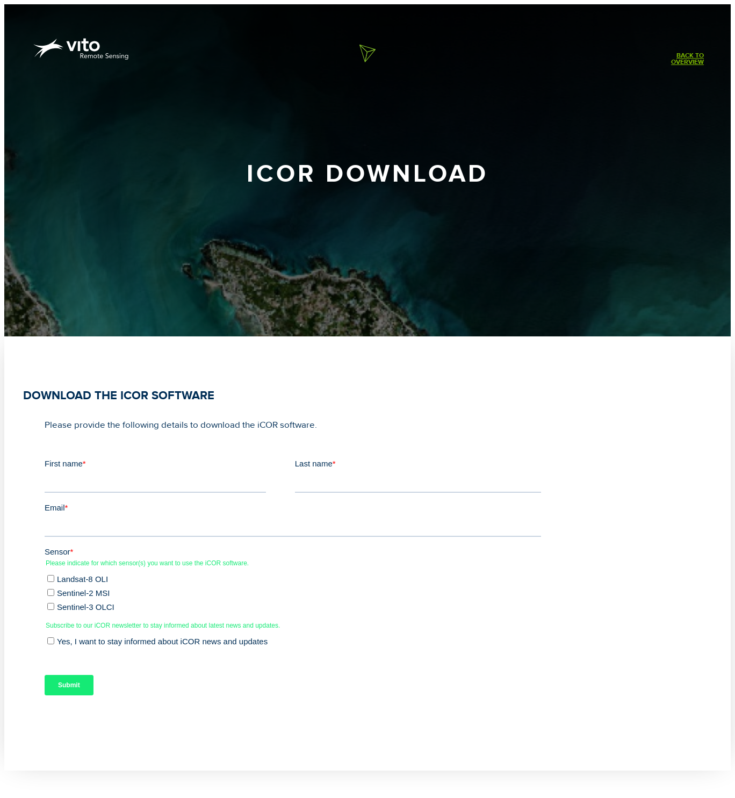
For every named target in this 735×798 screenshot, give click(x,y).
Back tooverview (687, 59)
